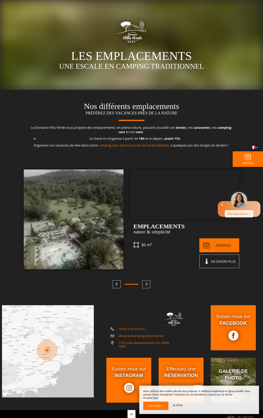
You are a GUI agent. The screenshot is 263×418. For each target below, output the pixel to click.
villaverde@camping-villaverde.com (141, 341)
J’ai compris (155, 406)
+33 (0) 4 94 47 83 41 (131, 334)
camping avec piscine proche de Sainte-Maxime (134, 145)
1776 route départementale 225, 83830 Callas (143, 350)
